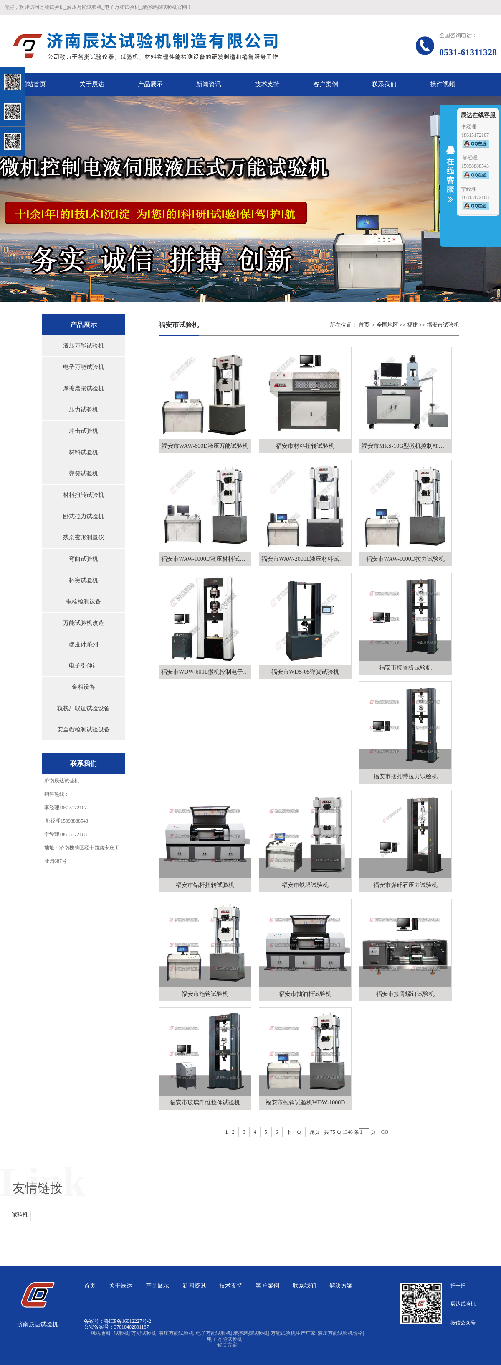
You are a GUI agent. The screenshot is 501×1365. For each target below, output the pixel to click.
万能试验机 (144, 1333)
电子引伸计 (83, 665)
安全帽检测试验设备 (83, 729)
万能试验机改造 (83, 623)
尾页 (315, 1132)
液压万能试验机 (83, 346)
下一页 (293, 1132)
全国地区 (387, 325)
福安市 (435, 325)
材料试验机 (83, 452)
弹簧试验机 (83, 473)
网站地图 (101, 1333)
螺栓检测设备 (83, 601)
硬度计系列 (83, 644)
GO (384, 1132)
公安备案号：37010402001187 (116, 1327)
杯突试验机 (83, 580)
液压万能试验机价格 (341, 1333)
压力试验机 (83, 409)
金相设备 (83, 687)
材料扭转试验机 (83, 495)
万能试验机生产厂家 (293, 1333)
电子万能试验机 (83, 367)
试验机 (20, 1215)
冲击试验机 (83, 431)
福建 (412, 325)
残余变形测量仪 (83, 537)
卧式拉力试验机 (83, 516)
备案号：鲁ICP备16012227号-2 (117, 1321)
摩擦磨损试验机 (83, 388)
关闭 (42, 49)
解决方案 (227, 1345)
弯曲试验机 (83, 559)
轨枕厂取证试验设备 (83, 708)
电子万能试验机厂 (227, 1339)
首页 (364, 325)
